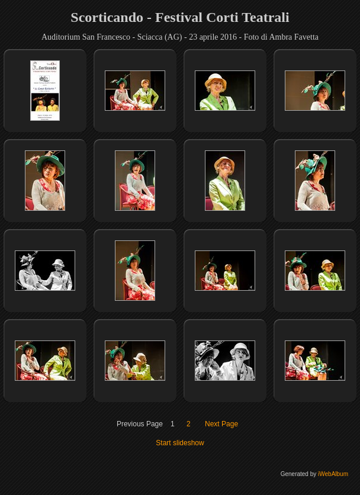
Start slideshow (180, 443)
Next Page (221, 424)
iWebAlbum (333, 474)
